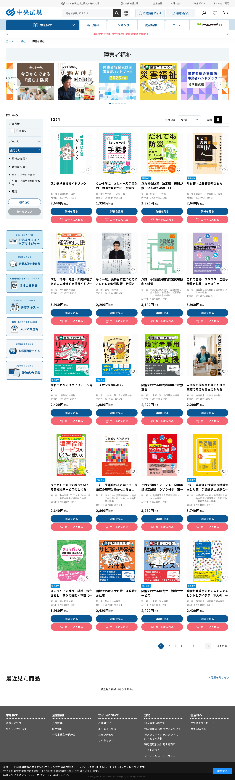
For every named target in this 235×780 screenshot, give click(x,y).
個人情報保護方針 (154, 723)
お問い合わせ (177, 3)
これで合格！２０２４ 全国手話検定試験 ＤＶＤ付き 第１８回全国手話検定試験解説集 (162, 489)
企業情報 (157, 3)
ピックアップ (225, 119)
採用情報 (57, 729)
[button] (7, 33)
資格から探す (14, 723)
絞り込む (24, 202)
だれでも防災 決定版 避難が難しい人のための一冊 (162, 185)
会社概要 (57, 723)
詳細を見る (71, 211)
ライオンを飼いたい (109, 385)
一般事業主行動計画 (63, 734)
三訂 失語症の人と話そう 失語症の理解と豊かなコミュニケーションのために (117, 489)
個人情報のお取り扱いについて (162, 729)
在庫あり (19, 130)
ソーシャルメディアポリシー (161, 756)
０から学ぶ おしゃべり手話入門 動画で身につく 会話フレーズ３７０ (117, 188)
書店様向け (182, 13)
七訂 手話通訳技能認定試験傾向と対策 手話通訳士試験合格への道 (207, 489)
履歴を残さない (220, 677)
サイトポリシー (153, 750)
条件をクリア (24, 211)
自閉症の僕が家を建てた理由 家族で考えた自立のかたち (207, 387)
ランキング (122, 25)
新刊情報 (93, 25)
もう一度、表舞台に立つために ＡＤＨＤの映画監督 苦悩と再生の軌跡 (118, 283)
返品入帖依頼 (198, 729)
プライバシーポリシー (34, 775)
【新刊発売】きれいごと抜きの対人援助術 (117, 34)
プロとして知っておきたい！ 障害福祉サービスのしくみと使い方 (71, 489)
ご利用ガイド (198, 3)
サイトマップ (106, 740)
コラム (177, 25)
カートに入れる (74, 219)
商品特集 (151, 25)
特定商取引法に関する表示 (160, 744)
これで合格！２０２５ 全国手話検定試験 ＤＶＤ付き (207, 281)
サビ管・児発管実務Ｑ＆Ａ (204, 183)
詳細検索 (126, 13)
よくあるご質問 (221, 3)
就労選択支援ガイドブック (68, 183)
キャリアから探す (16, 729)
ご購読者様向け (152, 13)
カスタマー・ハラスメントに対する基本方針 (161, 736)
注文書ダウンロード (202, 723)
